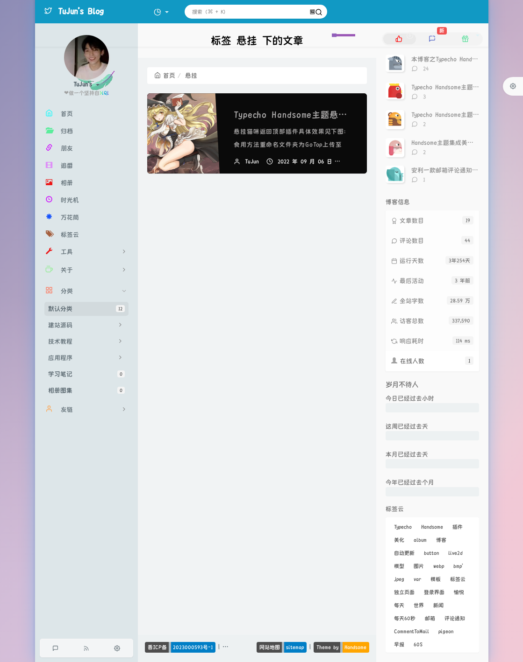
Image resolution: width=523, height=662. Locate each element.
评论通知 (454, 618)
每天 (399, 605)
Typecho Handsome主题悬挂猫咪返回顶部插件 (326, 114)
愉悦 (459, 592)
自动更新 (404, 553)
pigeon (445, 631)
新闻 (438, 605)
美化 (399, 540)
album (420, 540)
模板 (435, 579)
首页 (164, 75)
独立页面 (404, 592)
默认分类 (86, 308)
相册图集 (86, 390)
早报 (399, 644)
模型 (399, 566)
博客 (441, 540)
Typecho (403, 527)
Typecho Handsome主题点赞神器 (454, 87)
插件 (457, 527)
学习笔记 (86, 373)
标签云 (458, 579)
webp (438, 566)
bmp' (458, 566)
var (417, 579)
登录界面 (434, 592)
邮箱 (430, 618)
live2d (455, 553)
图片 (419, 566)
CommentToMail (411, 631)
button (431, 553)
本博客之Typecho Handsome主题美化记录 (466, 59)
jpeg (399, 579)
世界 (419, 605)
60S (418, 644)
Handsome (432, 527)
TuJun (252, 162)
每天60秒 (405, 618)
